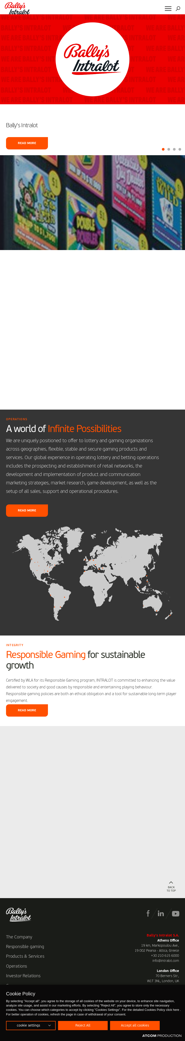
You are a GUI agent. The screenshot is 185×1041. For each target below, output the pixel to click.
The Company (19, 937)
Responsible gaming (25, 947)
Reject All (82, 1025)
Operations (16, 966)
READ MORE (27, 510)
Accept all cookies (135, 1025)
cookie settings (28, 1025)
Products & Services (25, 956)
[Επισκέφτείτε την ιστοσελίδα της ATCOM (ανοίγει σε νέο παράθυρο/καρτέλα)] (161, 1035)
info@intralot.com (165, 961)
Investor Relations (23, 976)
